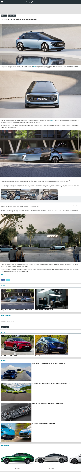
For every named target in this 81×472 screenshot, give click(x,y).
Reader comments (6, 315)
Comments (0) (3, 15)
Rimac (51, 120)
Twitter (8, 280)
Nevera (34, 66)
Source (2, 274)
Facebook (3, 280)
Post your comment (11, 15)
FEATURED (3, 360)
